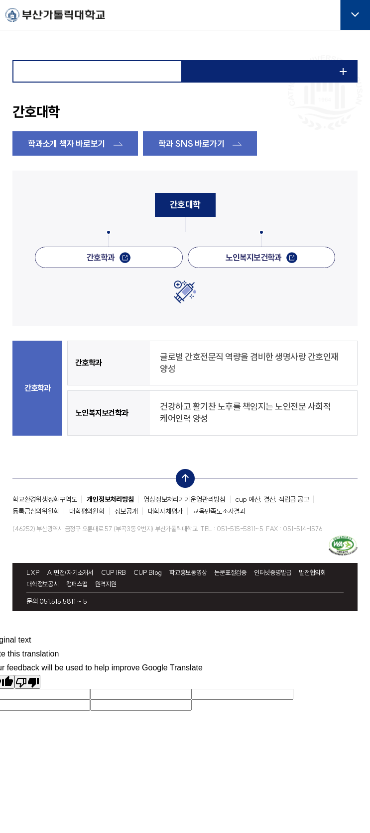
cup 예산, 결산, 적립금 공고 (272, 499)
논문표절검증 (230, 572)
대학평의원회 (87, 511)
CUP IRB (113, 572)
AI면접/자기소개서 (70, 572)
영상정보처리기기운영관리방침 (184, 499)
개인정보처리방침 (110, 499)
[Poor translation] (27, 682)
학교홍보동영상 (188, 572)
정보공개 (126, 511)
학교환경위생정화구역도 (44, 499)
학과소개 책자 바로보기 (66, 143)
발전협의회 (312, 572)
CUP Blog (147, 572)
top (182, 476)
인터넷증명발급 (272, 572)
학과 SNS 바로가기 (191, 143)
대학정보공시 (42, 584)
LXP (32, 572)
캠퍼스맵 (77, 584)
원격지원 (106, 584)
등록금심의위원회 (35, 511)
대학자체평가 (165, 511)
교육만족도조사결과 (219, 511)
